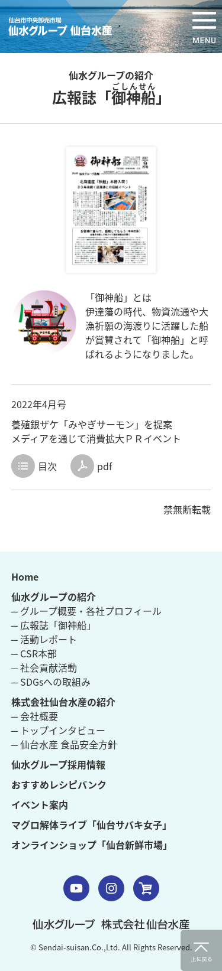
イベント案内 (39, 804)
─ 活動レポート (44, 639)
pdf (104, 466)
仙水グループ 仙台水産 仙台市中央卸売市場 (65, 26)
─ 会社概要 (34, 716)
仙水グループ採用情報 (58, 764)
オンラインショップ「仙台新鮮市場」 (91, 845)
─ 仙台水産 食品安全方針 (64, 744)
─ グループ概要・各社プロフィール (86, 611)
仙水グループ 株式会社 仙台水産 (111, 924)
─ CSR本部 (34, 653)
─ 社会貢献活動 (44, 667)
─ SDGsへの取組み (51, 682)
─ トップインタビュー (58, 730)
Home (24, 576)
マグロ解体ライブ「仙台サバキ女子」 (91, 824)
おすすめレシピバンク (59, 784)
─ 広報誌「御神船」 (53, 625)
